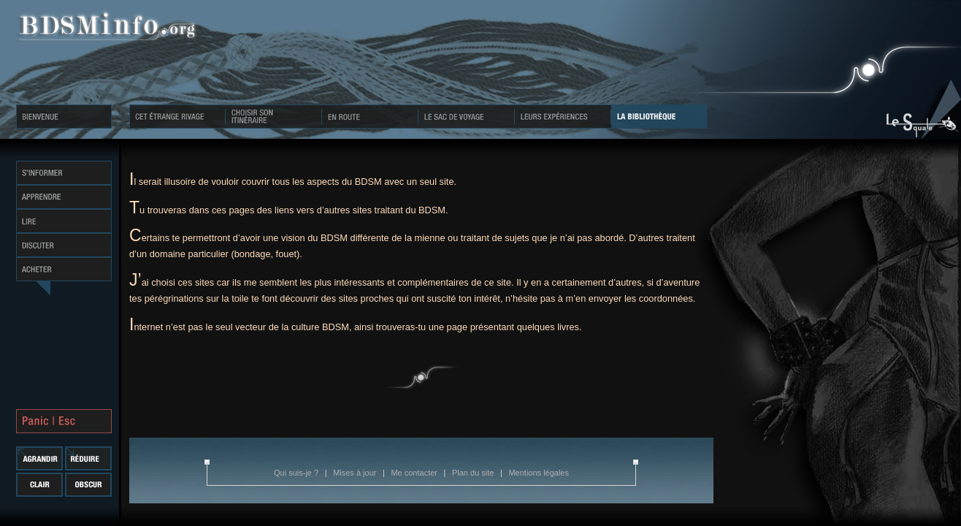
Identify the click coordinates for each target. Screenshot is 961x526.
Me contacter (415, 472)
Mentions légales (538, 472)
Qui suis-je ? (297, 472)
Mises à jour (355, 472)
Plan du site (474, 472)
